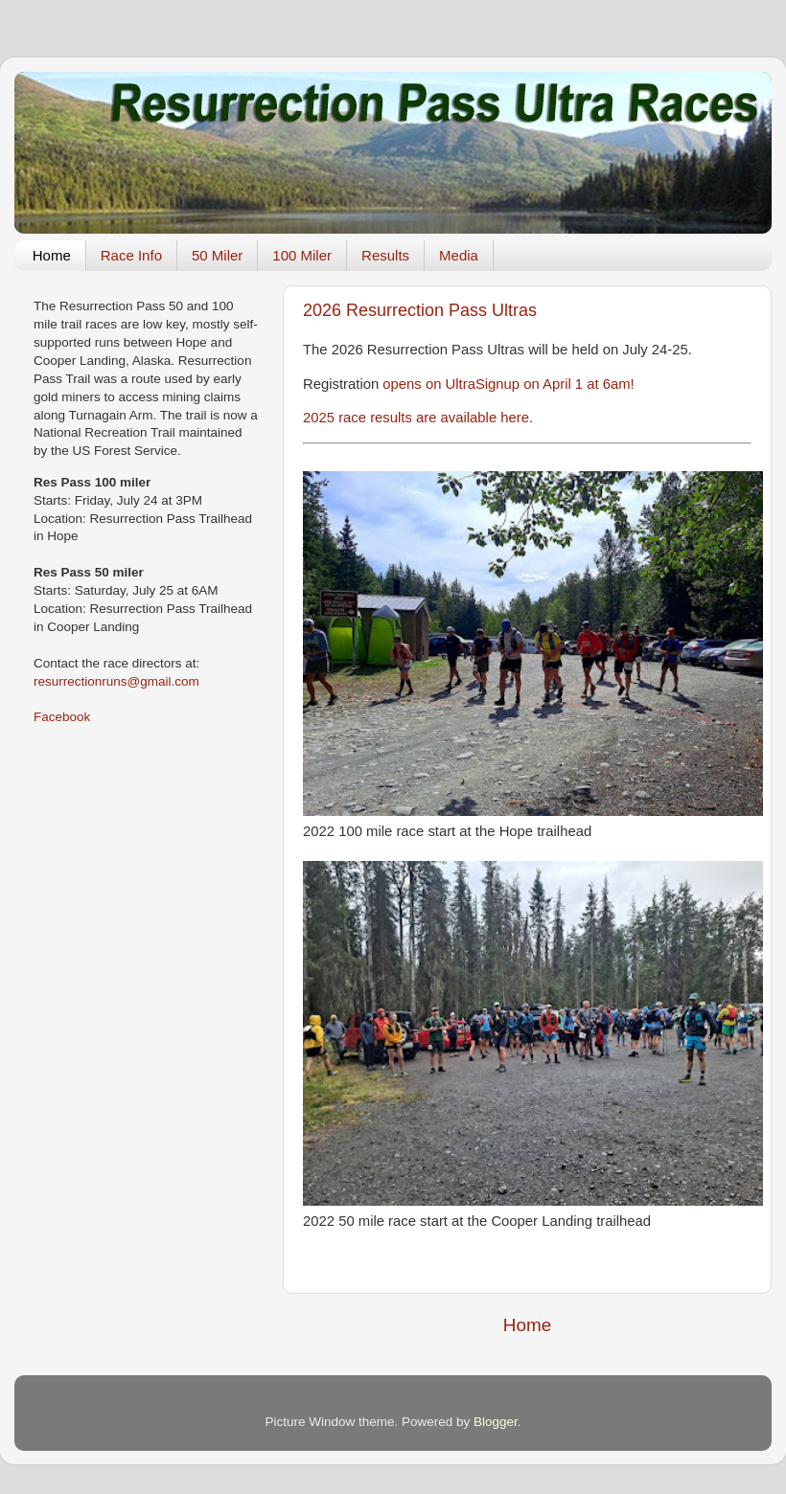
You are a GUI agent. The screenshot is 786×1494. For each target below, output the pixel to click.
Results (385, 255)
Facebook (62, 717)
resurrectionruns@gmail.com (116, 681)
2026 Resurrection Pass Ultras (420, 310)
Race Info (131, 255)
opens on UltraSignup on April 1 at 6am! (508, 384)
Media (458, 255)
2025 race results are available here (416, 417)
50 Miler (217, 255)
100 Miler (302, 255)
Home (52, 255)
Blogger (496, 1422)
